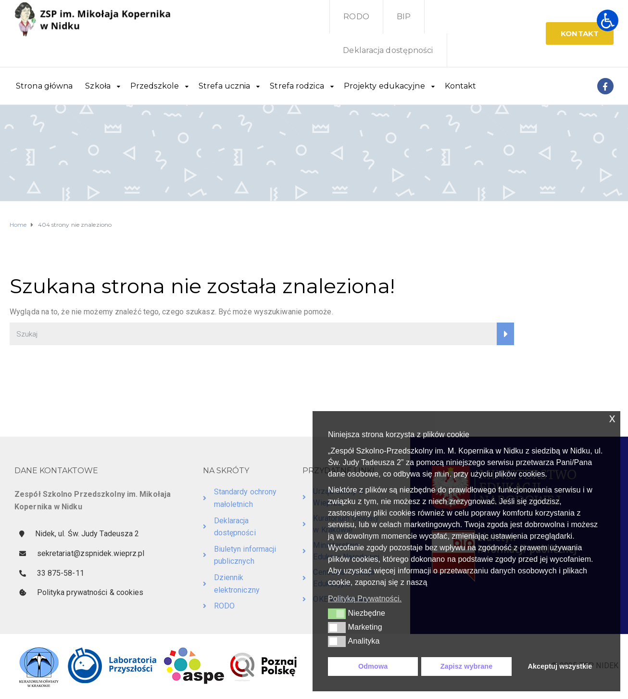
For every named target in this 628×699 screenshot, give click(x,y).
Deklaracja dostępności (388, 50)
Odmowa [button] (373, 666)
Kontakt (461, 86)
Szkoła (98, 86)
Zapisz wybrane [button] (466, 666)
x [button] (612, 418)
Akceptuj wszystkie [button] (560, 666)
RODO (356, 16)
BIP (404, 16)
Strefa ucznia (224, 86)
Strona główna (44, 86)
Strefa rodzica (297, 86)
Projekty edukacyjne (384, 86)
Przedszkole (154, 86)
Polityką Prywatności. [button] (365, 599)
